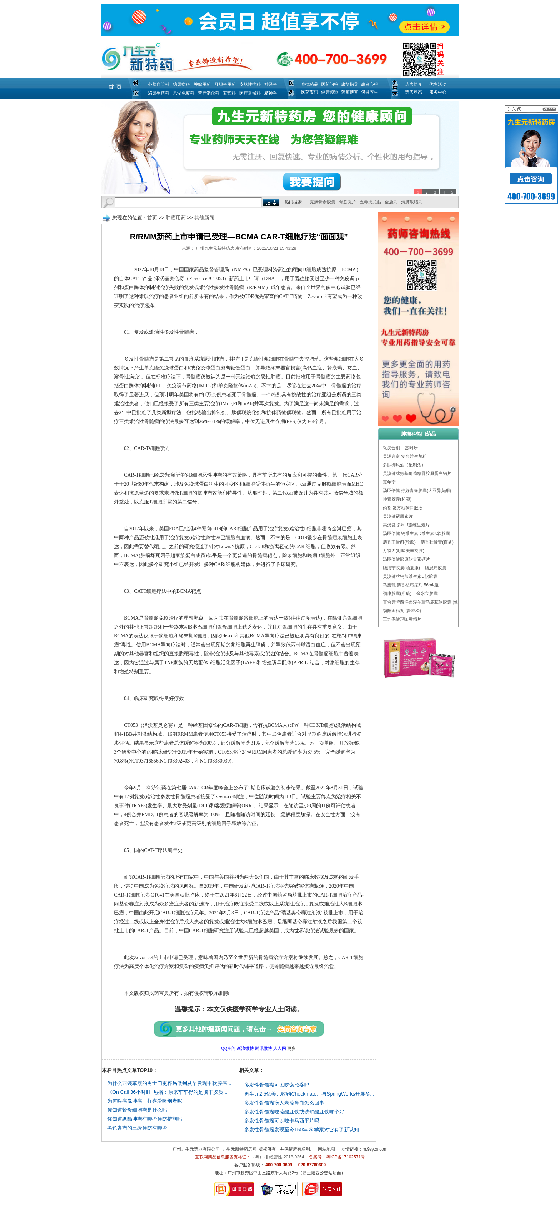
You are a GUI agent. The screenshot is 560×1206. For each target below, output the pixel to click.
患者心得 (369, 84)
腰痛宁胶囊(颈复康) (401, 567)
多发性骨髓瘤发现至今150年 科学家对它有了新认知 (301, 1129)
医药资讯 (309, 92)
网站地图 (326, 1149)
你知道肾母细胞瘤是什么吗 (137, 1110)
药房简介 (413, 84)
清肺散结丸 (411, 201)
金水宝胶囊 (427, 593)
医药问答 (329, 84)
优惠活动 (437, 84)
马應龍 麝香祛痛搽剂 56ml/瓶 (411, 584)
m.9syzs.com (375, 1149)
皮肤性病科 (250, 84)
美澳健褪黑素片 (398, 516)
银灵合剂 (391, 447)
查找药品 (309, 84)
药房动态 (413, 92)
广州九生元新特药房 (215, 248)
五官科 (229, 93)
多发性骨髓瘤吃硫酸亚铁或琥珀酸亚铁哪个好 (294, 1112)
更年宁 (389, 482)
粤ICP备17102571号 (345, 1157)
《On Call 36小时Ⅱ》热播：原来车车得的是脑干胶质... (167, 1092)
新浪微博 (245, 1048)
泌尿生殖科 (158, 93)
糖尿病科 (181, 84)
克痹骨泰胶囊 (322, 201)
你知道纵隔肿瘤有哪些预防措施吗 (144, 1119)
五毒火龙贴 (370, 201)
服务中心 (437, 92)
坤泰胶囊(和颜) (397, 499)
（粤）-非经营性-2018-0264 (277, 1157)
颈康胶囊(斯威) (397, 593)
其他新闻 (204, 217)
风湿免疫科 (183, 93)
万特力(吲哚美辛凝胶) (403, 550)
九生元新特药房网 (239, 1149)
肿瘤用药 (202, 84)
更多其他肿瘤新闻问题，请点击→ (224, 1029)
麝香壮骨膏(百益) (437, 542)
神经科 (270, 84)
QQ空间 (228, 1048)
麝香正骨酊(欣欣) (399, 542)
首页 (152, 217)
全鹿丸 (391, 201)
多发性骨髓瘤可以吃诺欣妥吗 (276, 1085)
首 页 (115, 87)
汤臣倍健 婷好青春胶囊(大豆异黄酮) (417, 490)
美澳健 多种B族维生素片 (406, 524)
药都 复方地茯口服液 (402, 507)
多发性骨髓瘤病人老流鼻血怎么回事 (284, 1103)
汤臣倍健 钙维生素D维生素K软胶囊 (416, 533)
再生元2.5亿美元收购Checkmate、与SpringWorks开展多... (309, 1094)
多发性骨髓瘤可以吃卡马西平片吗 (281, 1120)
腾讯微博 (263, 1048)
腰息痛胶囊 (435, 567)
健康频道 (329, 92)
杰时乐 (411, 447)
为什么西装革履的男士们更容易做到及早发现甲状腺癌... (169, 1083)
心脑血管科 (158, 84)
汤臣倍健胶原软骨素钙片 (406, 559)
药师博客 (349, 92)
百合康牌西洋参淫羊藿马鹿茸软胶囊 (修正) (423, 602)
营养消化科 (208, 93)
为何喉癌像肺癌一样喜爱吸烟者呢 (144, 1101)
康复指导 (349, 84)
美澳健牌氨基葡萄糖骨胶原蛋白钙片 (417, 473)
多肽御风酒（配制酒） (404, 464)
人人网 (279, 1048)
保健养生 (369, 92)
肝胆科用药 (225, 84)
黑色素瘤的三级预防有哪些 (137, 1128)
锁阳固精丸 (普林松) (402, 610)
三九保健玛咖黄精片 (402, 619)
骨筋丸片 (347, 201)
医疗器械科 (250, 93)
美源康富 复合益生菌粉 (405, 456)
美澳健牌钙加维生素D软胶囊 (410, 576)
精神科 (270, 93)
